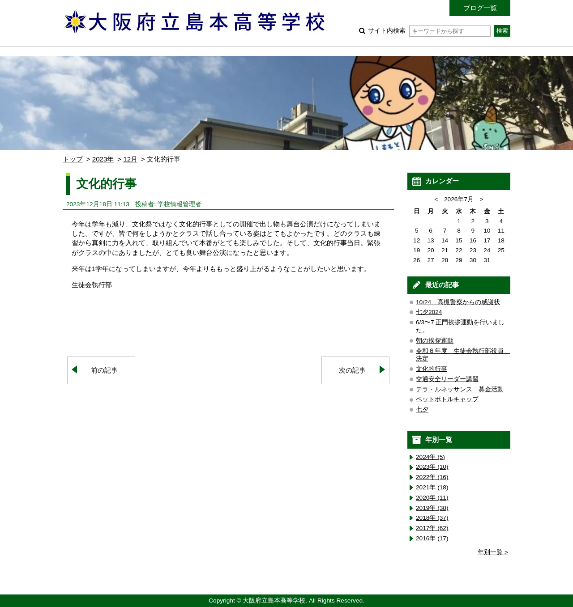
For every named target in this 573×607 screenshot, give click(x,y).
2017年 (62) (432, 528)
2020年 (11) (432, 497)
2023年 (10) (432, 466)
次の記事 (352, 370)
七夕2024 (429, 312)
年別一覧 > (493, 552)
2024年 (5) (430, 457)
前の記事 (104, 370)
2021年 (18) (432, 487)
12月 (130, 159)
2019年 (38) (432, 508)
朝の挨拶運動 (434, 340)
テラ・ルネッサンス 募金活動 (460, 389)
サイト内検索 (429, 30)
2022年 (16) (432, 477)
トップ (73, 159)
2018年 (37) (432, 517)
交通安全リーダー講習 (447, 379)
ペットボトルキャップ (447, 399)
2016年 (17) (432, 538)
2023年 (103, 159)
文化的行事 (431, 368)
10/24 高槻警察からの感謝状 (458, 302)
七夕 (422, 409)
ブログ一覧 (480, 8)
